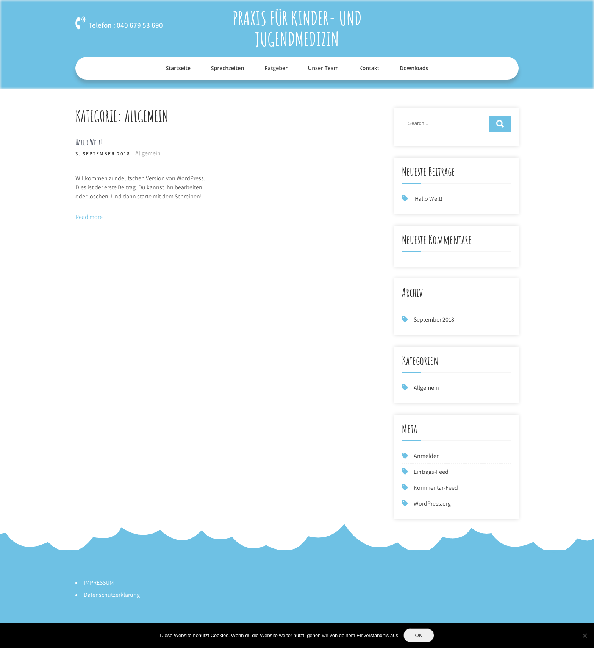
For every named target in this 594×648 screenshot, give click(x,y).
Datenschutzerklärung (112, 595)
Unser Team (323, 68)
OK (418, 635)
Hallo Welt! (89, 142)
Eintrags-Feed (431, 472)
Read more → (92, 217)
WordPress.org (432, 503)
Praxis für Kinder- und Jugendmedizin (297, 28)
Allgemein (148, 153)
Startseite (178, 68)
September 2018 (434, 319)
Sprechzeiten (227, 68)
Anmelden (427, 456)
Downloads (414, 68)
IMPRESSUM (99, 583)
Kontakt (369, 68)
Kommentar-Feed (436, 488)
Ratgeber (276, 68)
